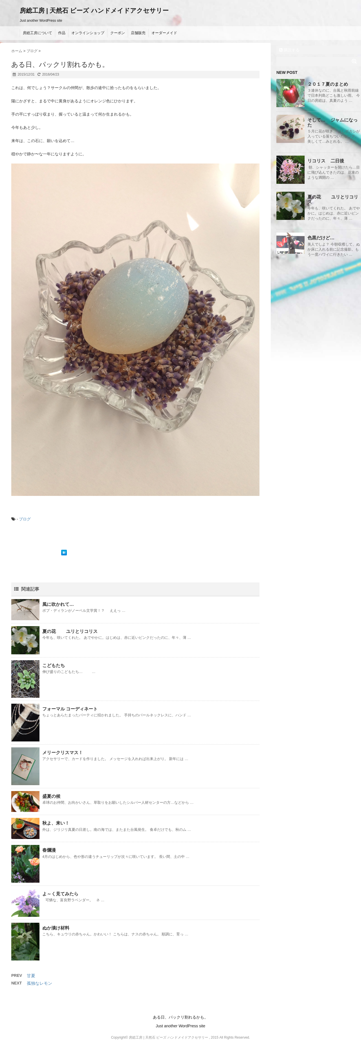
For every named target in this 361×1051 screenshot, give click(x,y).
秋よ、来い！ (55, 823)
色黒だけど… (320, 237)
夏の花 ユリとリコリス (70, 631)
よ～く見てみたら (60, 893)
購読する (289, 50)
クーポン (117, 33)
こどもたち (53, 665)
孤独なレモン (39, 983)
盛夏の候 (51, 796)
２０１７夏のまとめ (327, 84)
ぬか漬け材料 (55, 928)
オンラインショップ (87, 33)
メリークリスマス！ (62, 752)
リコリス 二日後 (325, 160)
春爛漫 (49, 850)
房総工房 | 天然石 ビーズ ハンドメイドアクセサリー (94, 10)
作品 (61, 33)
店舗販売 (138, 33)
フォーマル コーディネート (70, 708)
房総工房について (37, 33)
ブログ (25, 519)
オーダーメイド (164, 33)
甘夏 (31, 975)
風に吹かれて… (58, 604)
